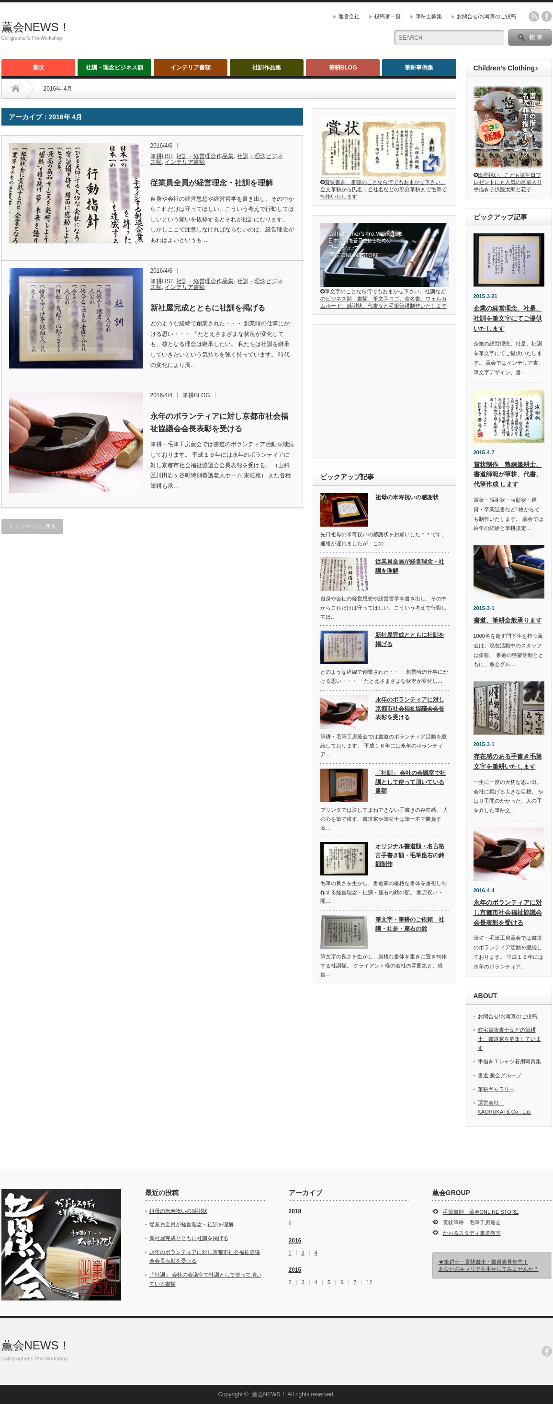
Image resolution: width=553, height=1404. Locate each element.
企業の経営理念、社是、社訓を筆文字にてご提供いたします (508, 318)
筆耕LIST (161, 156)
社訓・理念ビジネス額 (114, 67)
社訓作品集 (266, 67)
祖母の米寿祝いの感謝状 (407, 497)
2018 (295, 1211)
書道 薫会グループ (499, 1075)
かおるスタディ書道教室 (472, 1233)
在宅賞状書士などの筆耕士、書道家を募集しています (509, 1038)
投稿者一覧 (387, 16)
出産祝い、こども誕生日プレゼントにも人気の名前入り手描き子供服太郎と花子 (508, 179)
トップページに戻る (32, 526)
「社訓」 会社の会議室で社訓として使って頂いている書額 (410, 782)
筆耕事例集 (419, 67)
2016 (295, 1240)
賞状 (38, 67)
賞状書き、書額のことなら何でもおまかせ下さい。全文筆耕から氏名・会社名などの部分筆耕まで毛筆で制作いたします (384, 186)
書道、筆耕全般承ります (508, 620)
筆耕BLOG (343, 67)
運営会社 (349, 16)
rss (534, 16)
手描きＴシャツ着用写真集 (509, 1061)
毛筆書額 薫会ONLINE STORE (481, 1212)
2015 (295, 1269)
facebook (547, 16)
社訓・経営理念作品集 (205, 156)
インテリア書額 (190, 67)
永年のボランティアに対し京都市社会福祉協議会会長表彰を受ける (219, 422)
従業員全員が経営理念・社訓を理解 (211, 183)
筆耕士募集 (429, 16)
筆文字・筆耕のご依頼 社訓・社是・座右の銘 (409, 924)
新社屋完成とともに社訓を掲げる (207, 308)
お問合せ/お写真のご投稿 (486, 16)
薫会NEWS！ (35, 27)
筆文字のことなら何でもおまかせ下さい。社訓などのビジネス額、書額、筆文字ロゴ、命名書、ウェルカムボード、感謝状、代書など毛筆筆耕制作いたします (384, 295)
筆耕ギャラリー (496, 1089)
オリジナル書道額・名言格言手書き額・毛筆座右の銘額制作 (409, 855)
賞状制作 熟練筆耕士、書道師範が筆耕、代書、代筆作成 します (508, 474)
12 (369, 1282)
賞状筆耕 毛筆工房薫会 (472, 1222)
